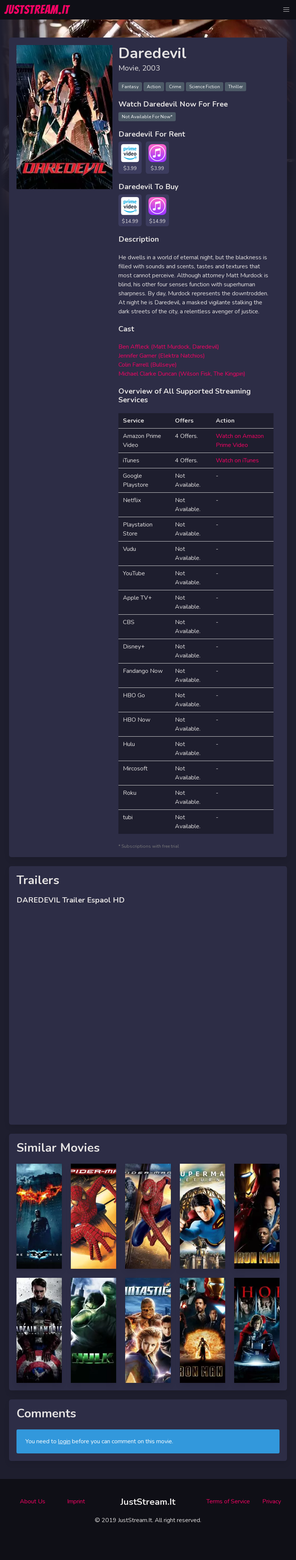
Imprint (76, 1501)
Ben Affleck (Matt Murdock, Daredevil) (168, 347)
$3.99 (130, 168)
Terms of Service (228, 1501)
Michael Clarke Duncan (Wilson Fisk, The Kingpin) (181, 374)
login (64, 1441)
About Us (32, 1501)
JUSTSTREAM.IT (36, 9)
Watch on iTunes (237, 460)
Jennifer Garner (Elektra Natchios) (161, 356)
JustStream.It (147, 1502)
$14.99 (130, 221)
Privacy (271, 1501)
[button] (286, 10)
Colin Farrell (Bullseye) (147, 365)
